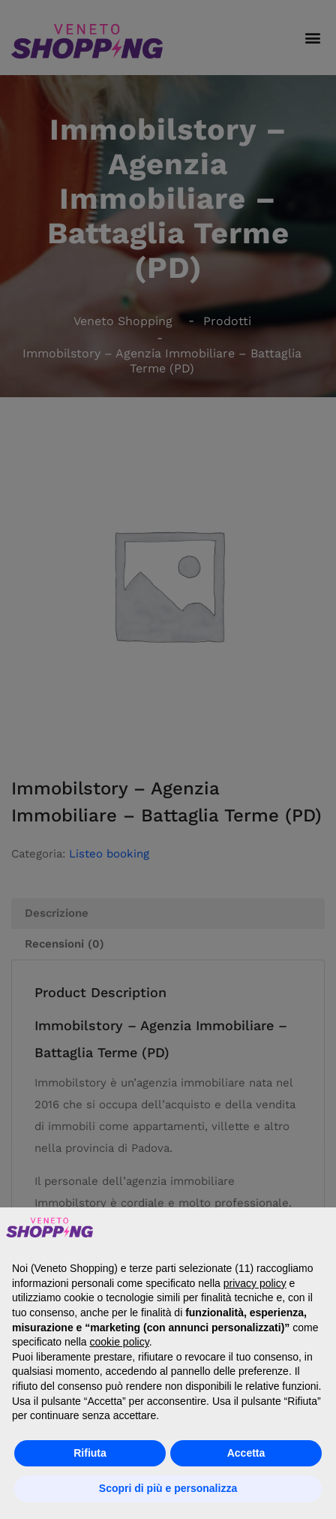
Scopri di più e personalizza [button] (168, 1488)
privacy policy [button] (255, 1283)
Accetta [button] (246, 1453)
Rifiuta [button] (90, 1453)
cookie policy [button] (119, 1342)
